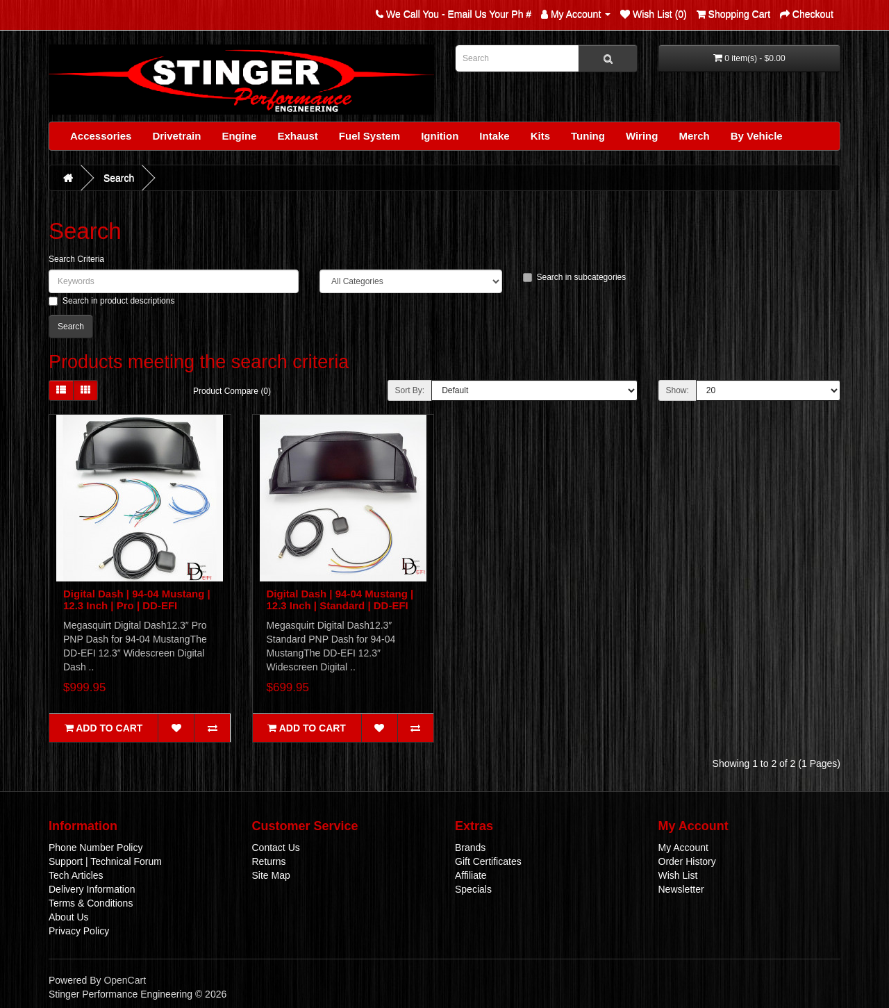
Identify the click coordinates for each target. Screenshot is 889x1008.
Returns (269, 861)
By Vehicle (757, 136)
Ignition (439, 136)
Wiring (642, 136)
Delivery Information (92, 889)
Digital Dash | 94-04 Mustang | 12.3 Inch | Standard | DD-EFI (340, 599)
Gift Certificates (488, 861)
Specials (473, 889)
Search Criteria (76, 259)
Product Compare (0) (232, 391)
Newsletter (681, 889)
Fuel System (369, 136)
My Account (683, 847)
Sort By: (410, 390)
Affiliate (471, 875)
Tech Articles (76, 875)
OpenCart (124, 980)
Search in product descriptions (111, 301)
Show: (677, 390)
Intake (494, 136)
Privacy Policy (79, 930)
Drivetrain (176, 136)
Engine (239, 136)
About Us (69, 917)
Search (118, 177)
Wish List (678, 875)
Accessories (100, 136)
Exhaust (297, 136)
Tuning (588, 136)
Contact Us (276, 847)
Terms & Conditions (91, 903)
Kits (540, 136)
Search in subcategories (574, 277)
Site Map (271, 875)
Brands (470, 847)
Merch (694, 136)
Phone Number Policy (95, 847)
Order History (687, 861)
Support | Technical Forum (105, 861)
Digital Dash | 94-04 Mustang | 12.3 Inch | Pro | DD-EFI (136, 599)
